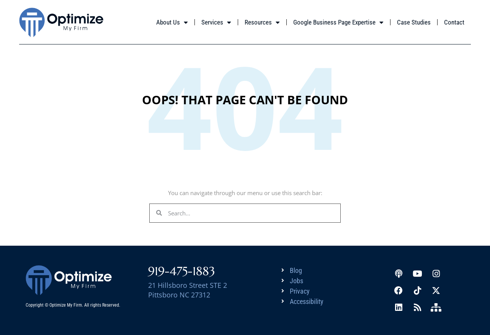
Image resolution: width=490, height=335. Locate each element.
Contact (454, 22)
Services (216, 22)
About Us (172, 22)
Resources (262, 22)
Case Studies (414, 22)
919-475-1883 (181, 271)
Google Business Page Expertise (338, 22)
